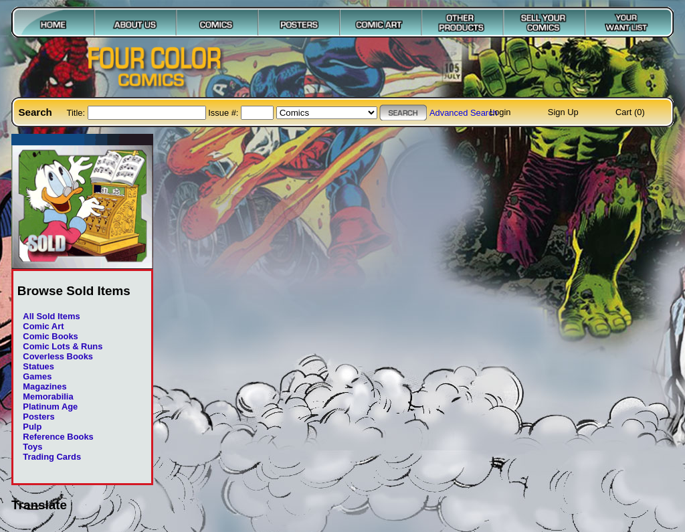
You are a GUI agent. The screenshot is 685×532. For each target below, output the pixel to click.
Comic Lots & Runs (62, 346)
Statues (38, 366)
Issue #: (224, 113)
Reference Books (58, 437)
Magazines (44, 386)
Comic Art (43, 326)
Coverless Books (58, 356)
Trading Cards (52, 457)
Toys (32, 447)
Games (37, 376)
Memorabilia (48, 396)
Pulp (32, 427)
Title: (77, 113)
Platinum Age (50, 407)
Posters (38, 417)
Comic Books (50, 336)
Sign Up (563, 112)
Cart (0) (630, 112)
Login (500, 112)
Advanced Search (463, 113)
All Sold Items (51, 316)
